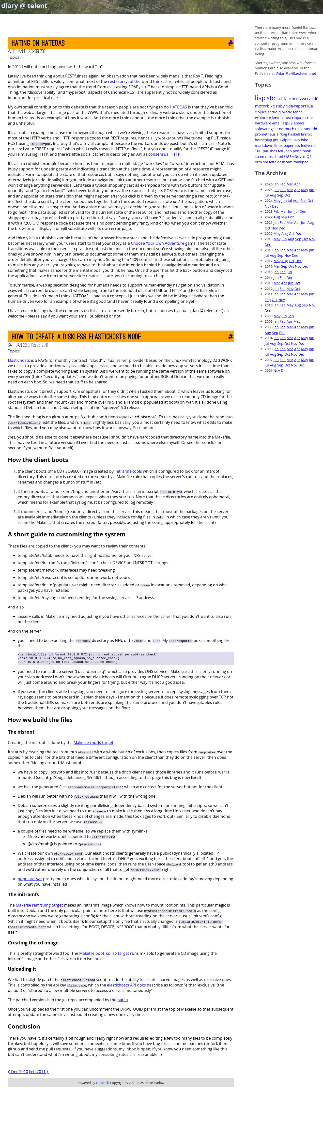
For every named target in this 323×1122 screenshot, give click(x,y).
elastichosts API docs (126, 987)
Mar (290, 184)
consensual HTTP (164, 154)
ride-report (296, 106)
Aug (273, 195)
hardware (263, 123)
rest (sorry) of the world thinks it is (140, 81)
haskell (294, 134)
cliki (283, 98)
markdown (264, 145)
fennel (298, 111)
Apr (297, 184)
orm (258, 161)
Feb (283, 184)
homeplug (263, 139)
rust (287, 117)
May (304, 189)
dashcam (284, 161)
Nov (268, 206)
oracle (287, 111)
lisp (260, 97)
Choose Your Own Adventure (157, 243)
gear (274, 128)
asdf (313, 99)
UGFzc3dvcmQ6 (298, 156)
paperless (292, 145)
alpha (287, 139)
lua (310, 106)
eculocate (263, 117)
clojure (260, 111)
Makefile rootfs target (93, 744)
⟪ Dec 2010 (18, 1074)
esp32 (287, 123)
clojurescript (302, 117)
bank (307, 150)
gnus (277, 139)
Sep (280, 195)
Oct (287, 195)
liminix (277, 117)
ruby (280, 106)
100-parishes (266, 150)
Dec (275, 206)
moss (269, 156)
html (279, 156)
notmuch (286, 128)
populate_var (30, 881)
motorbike (265, 106)
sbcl (272, 98)
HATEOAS (178, 107)
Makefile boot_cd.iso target (104, 955)
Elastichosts (19, 360)
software (262, 128)
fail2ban (285, 150)
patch (122, 1002)
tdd (314, 128)
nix (292, 98)
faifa (272, 161)
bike (304, 139)
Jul (267, 195)
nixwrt (302, 99)
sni (265, 161)
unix (299, 128)
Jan (276, 184)
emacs (299, 123)
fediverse (308, 145)
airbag (282, 134)
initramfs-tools (128, 471)
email (276, 123)
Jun (311, 189)
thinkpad (300, 161)
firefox (306, 134)
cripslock (102, 1085)
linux (278, 145)
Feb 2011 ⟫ (39, 1074)
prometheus (265, 134)
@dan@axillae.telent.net (296, 73)
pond (297, 150)
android (274, 111)
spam (259, 156)
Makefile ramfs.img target (39, 907)
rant (307, 128)
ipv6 (296, 139)
